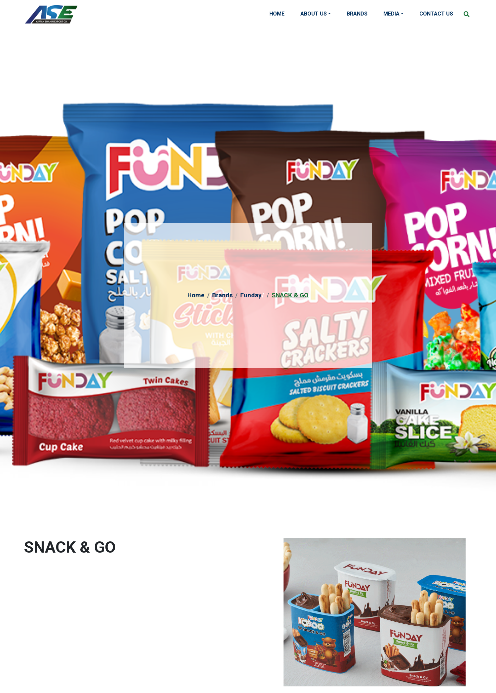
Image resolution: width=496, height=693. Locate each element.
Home (277, 14)
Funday (251, 295)
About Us (313, 14)
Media (391, 14)
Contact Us (436, 14)
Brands (357, 14)
